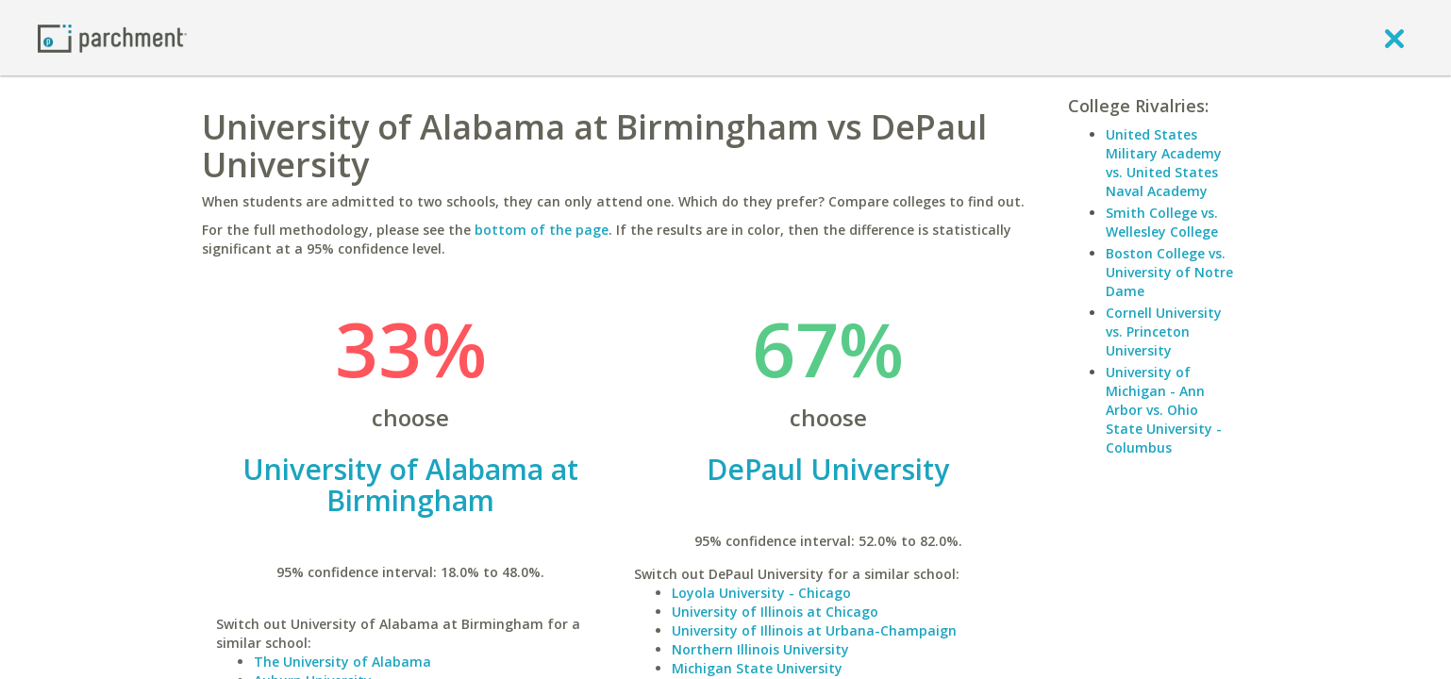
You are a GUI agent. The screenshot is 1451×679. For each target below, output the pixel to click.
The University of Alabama (342, 662)
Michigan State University (757, 668)
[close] (1394, 37)
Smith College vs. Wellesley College (1162, 222)
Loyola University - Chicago (761, 593)
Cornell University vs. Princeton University (1164, 331)
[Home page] (112, 37)
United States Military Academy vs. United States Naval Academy (1164, 162)
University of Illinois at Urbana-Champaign (814, 630)
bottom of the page (542, 230)
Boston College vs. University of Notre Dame (1169, 272)
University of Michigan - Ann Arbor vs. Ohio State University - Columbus (1164, 409)
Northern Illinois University (760, 649)
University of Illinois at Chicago (775, 612)
